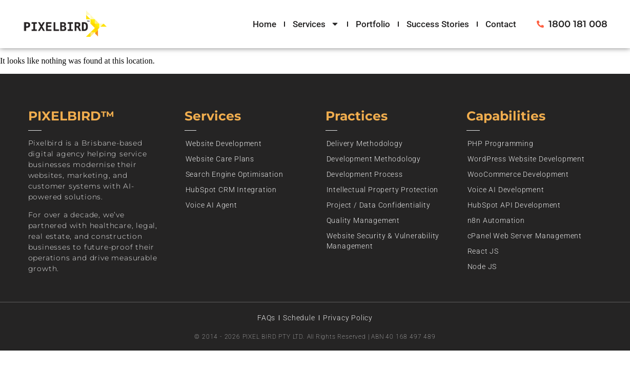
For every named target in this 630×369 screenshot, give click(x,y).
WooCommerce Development (518, 174)
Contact (500, 24)
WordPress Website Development (526, 159)
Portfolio (373, 24)
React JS (483, 251)
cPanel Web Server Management (525, 236)
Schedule (299, 318)
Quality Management (363, 220)
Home (264, 24)
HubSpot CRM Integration (231, 190)
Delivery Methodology (365, 143)
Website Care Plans (220, 159)
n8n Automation (496, 220)
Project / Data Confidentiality (379, 205)
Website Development (224, 143)
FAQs (266, 318)
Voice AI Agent (211, 205)
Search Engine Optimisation (234, 174)
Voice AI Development (506, 190)
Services (316, 24)
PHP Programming (501, 143)
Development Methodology (374, 159)
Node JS (482, 266)
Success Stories (438, 24)
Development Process (365, 174)
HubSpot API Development (514, 205)
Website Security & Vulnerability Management (383, 241)
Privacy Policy (348, 318)
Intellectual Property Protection (383, 190)
